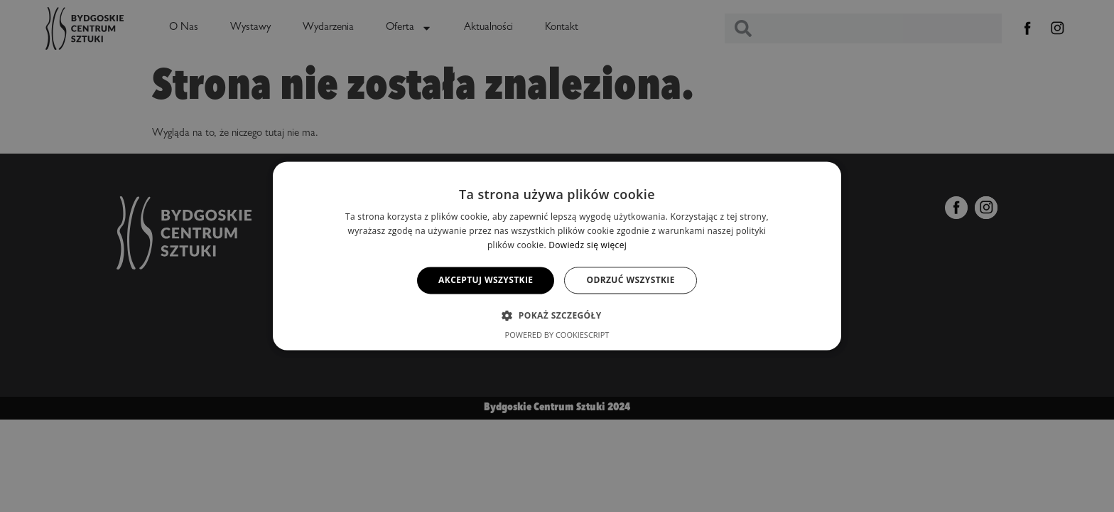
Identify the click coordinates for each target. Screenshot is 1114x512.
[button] (556, 316)
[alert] (557, 256)
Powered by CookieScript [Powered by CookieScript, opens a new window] (557, 335)
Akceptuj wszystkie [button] (485, 280)
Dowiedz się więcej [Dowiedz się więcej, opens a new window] (587, 245)
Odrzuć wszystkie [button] (630, 280)
